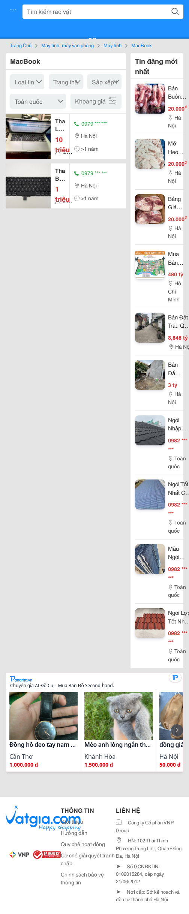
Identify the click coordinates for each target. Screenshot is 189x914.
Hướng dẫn (74, 832)
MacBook (141, 45)
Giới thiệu (72, 821)
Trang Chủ (21, 45)
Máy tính (113, 45)
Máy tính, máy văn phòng (67, 45)
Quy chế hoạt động (83, 844)
